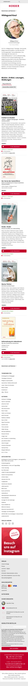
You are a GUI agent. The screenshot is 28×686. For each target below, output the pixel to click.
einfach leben (5, 477)
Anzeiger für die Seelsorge (8, 500)
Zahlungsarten (7, 582)
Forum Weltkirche (6, 504)
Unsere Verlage (5, 564)
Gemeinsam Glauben (7, 484)
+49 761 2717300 (15, 657)
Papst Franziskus (6, 422)
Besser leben (5, 387)
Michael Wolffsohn (6, 431)
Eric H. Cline (4, 452)
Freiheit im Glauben (8, 118)
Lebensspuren (5, 486)
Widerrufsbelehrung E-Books (14, 675)
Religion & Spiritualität (7, 380)
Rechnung (4, 588)
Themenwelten (6, 373)
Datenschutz (21, 677)
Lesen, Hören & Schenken (8, 385)
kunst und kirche (6, 491)
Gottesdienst (5, 493)
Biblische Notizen (6, 507)
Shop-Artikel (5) (7, 83)
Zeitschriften (6, 456)
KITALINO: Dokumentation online (10, 573)
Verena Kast (4, 406)
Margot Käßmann (6, 450)
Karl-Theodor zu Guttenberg (8, 438)
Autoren (4, 396)
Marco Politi (4, 420)
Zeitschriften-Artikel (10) (9, 87)
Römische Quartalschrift (7, 509)
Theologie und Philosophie (8, 511)
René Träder (5, 410)
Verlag (4, 561)
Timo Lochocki (5, 427)
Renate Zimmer (5, 434)
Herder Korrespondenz (7, 474)
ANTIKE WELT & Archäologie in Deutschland (12, 514)
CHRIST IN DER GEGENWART (8, 472)
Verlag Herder (6, 520)
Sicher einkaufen (7, 599)
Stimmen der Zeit (6, 479)
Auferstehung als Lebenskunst (12, 341)
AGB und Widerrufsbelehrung (8, 673)
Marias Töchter (7, 284)
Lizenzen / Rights (6, 568)
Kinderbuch (4, 390)
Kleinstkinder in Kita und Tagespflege (11, 465)
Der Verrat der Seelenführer (11, 181)
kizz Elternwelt (5, 470)
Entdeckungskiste (6, 463)
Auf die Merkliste (6, 151)
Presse (3, 566)
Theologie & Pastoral (7, 378)
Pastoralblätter (5, 497)
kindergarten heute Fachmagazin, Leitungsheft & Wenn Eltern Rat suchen (14, 460)
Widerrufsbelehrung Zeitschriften (11, 677)
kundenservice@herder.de (15, 664)
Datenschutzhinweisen (6, 645)
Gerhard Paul (5, 447)
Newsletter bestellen (9, 623)
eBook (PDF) (12, 153)
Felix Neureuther (6, 408)
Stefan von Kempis (6, 413)
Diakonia (4, 502)
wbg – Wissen (5, 392)
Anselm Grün (5, 424)
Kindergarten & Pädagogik (8, 376)
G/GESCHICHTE (5, 516)
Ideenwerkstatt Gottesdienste (9, 495)
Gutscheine (5, 594)
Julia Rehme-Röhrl (6, 440)
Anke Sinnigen (5, 443)
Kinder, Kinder (6, 227)
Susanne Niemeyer (6, 445)
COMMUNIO (5, 481)
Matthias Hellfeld (6, 417)
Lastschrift (4, 590)
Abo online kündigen (14, 667)
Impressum (23, 678)
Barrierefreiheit (17, 678)
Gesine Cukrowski (6, 401)
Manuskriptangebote (7, 577)
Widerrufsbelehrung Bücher (20, 673)
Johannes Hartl (5, 404)
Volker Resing (5, 429)
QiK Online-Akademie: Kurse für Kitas (11, 575)
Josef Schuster (5, 415)
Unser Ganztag (5, 467)
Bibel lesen (4, 488)
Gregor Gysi (4, 436)
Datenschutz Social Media (8, 678)
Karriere (4, 571)
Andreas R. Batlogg (6, 399)
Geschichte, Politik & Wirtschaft (9, 383)
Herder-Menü (6, 1)
